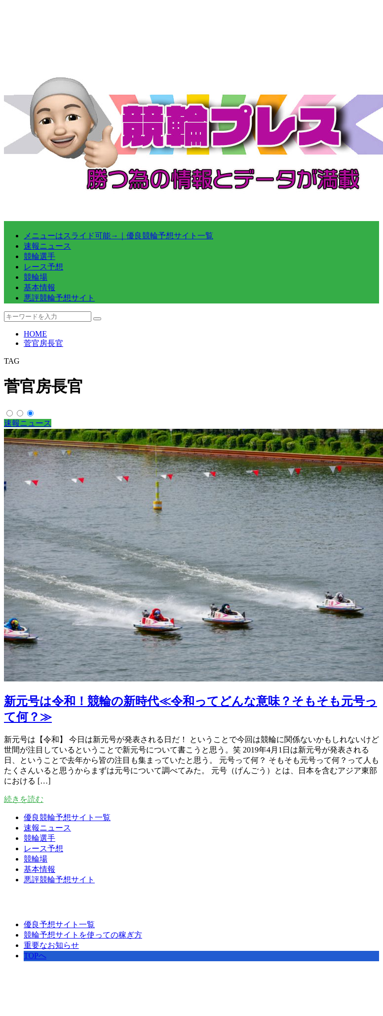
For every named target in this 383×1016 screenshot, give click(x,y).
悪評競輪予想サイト (59, 298)
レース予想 (43, 267)
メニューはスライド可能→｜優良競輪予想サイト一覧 (118, 235)
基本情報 (39, 287)
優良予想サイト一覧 (59, 924)
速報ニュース (47, 246)
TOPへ (35, 955)
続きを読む (23, 799)
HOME (35, 334)
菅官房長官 (43, 343)
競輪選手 (39, 256)
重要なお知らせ (51, 945)
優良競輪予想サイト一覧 (67, 817)
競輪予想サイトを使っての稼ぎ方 (83, 935)
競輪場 (35, 277)
